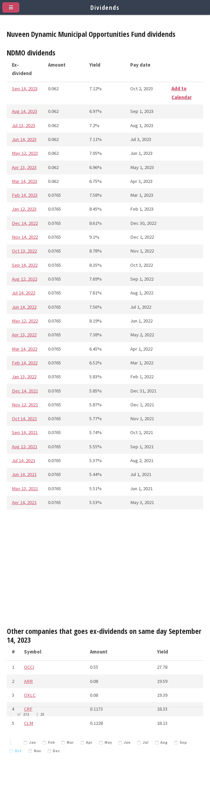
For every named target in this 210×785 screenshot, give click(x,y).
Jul (145, 742)
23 (42, 714)
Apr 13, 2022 (24, 335)
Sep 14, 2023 (25, 89)
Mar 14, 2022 (24, 349)
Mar (70, 742)
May (108, 742)
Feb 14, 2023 (25, 195)
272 (26, 714)
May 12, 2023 (25, 153)
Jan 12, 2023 (24, 209)
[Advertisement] (105, 570)
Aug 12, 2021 (24, 447)
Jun (127, 742)
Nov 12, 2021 (25, 405)
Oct (18, 751)
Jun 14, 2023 (24, 139)
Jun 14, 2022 (24, 307)
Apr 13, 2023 (24, 167)
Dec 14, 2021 (25, 391)
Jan (32, 742)
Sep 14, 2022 (25, 265)
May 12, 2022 (25, 321)
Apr (89, 742)
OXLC (30, 695)
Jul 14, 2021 (23, 460)
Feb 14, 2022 (25, 363)
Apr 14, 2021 (24, 502)
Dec (56, 751)
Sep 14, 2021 (25, 432)
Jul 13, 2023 (23, 125)
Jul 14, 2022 (23, 293)
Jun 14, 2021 (24, 474)
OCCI (29, 667)
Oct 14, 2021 (24, 418)
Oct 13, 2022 (24, 251)
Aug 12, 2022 (24, 279)
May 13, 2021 (25, 488)
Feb (51, 742)
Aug (163, 742)
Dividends (105, 7)
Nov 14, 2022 (25, 237)
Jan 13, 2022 (24, 377)
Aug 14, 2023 (24, 111)
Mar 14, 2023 (24, 181)
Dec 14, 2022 (25, 223)
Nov (37, 751)
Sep (183, 742)
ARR (28, 681)
